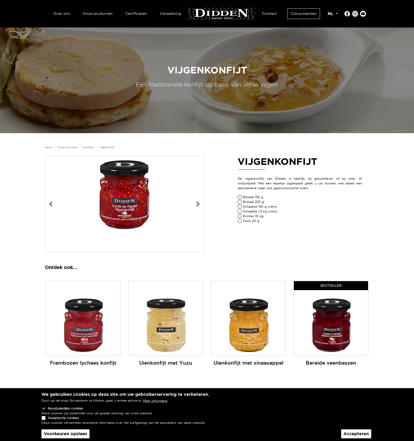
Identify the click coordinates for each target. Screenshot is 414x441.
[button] (50, 204)
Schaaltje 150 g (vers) (260, 206)
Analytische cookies (63, 423)
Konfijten (88, 147)
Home (48, 147)
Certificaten (136, 13)
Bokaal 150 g (253, 197)
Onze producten (98, 13)
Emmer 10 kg (253, 216)
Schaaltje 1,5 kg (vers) (260, 211)
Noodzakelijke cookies (65, 414)
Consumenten (304, 13)
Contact (269, 13)
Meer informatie (155, 406)
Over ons (61, 13)
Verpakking (170, 13)
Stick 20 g (251, 220)
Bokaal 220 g (253, 201)
